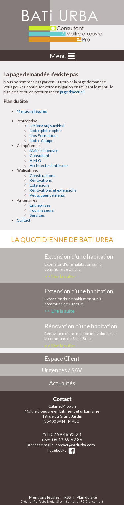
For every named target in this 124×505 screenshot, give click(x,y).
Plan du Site (87, 497)
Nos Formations (44, 135)
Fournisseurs (42, 210)
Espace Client (62, 358)
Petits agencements (47, 195)
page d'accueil (72, 91)
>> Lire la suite (59, 276)
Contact (23, 220)
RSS (67, 497)
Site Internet (66, 501)
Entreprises (40, 205)
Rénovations (41, 180)
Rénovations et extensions (53, 190)
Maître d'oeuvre (44, 150)
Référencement (91, 501)
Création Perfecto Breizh (38, 501)
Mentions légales (32, 111)
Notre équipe (41, 140)
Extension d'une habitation (78, 256)
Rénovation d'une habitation (80, 325)
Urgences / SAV (62, 370)
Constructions (42, 175)
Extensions (40, 185)
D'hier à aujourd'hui (47, 125)
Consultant (39, 155)
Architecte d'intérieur (49, 165)
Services (37, 215)
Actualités (62, 383)
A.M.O (35, 160)
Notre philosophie (46, 130)
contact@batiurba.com (75, 444)
